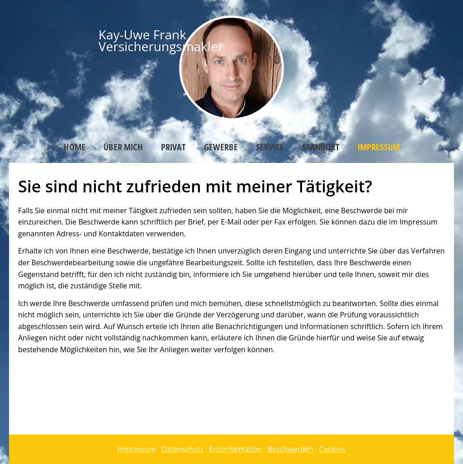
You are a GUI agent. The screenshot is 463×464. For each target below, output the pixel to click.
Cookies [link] (332, 449)
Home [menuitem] (74, 147)
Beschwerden (290, 449)
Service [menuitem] (270, 147)
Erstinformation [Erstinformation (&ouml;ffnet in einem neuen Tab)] (235, 449)
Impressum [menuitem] (379, 147)
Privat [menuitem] (173, 147)
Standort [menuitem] (321, 147)
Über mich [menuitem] (123, 147)
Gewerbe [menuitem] (221, 147)
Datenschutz (182, 449)
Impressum (137, 449)
